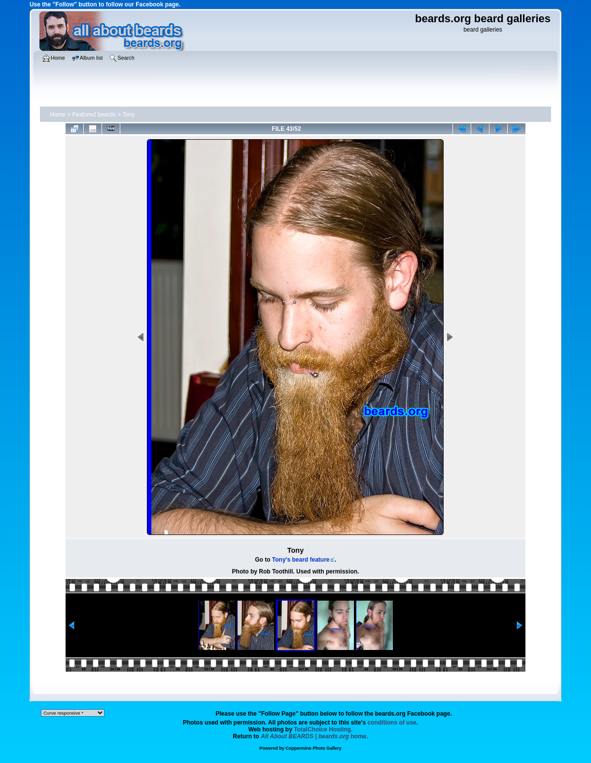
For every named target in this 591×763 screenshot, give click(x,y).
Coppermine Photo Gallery (313, 748)
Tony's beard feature (301, 559)
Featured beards (94, 114)
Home (58, 114)
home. (314, 736)
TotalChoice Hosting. (323, 729)
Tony (128, 114)
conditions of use (391, 722)
